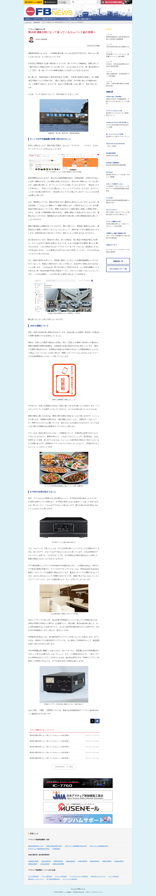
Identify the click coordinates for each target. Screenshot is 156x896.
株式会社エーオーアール (98, 876)
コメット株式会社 (113, 876)
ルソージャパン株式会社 (70, 879)
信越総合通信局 (70, 861)
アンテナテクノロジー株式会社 (79, 876)
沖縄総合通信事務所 (58, 864)
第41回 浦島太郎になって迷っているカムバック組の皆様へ (50, 747)
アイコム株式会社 (33, 876)
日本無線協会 (56, 849)
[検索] (83, 2)
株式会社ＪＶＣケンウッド (36, 879)
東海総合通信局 (94, 861)
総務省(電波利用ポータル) (35, 846)
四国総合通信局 (32, 864)
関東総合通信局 (58, 861)
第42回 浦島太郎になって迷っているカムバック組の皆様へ (50, 741)
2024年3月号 (37, 22)
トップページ (28, 22)
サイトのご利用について (78, 889)
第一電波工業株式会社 (53, 879)
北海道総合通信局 (33, 861)
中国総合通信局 (118, 861)
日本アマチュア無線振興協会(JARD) (38, 849)
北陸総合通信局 (82, 861)
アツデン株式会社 (47, 876)
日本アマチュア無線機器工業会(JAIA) (76, 846)
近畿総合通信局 (106, 861)
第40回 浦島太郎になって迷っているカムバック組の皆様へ (50, 752)
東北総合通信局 (46, 861)
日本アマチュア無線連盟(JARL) (99, 846)
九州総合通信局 (44, 864)
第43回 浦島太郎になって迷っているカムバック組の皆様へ (50, 735)
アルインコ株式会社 (61, 876)
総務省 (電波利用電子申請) (54, 846)
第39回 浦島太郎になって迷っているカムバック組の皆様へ (50, 758)
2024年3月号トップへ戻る (64, 767)
